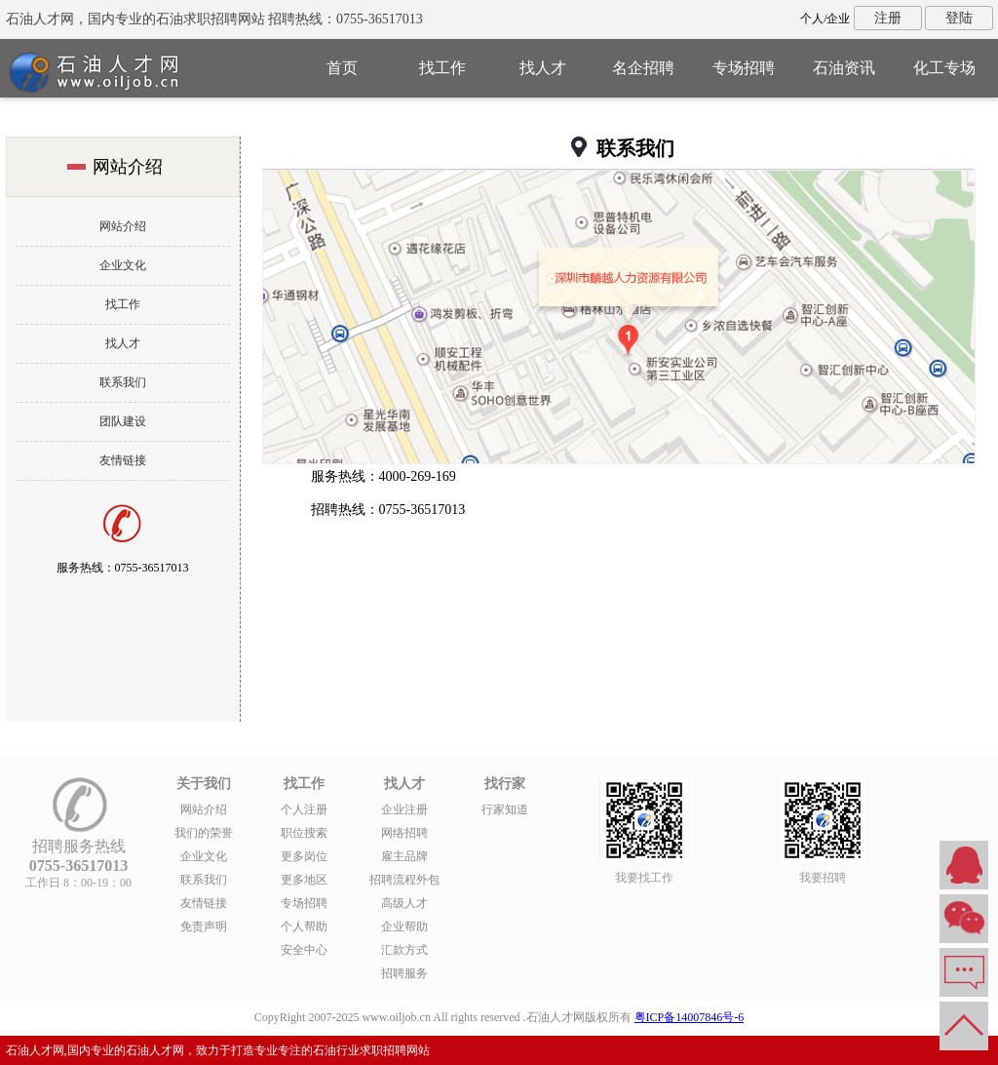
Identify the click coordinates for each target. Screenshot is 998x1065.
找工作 (442, 67)
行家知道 (504, 809)
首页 (342, 67)
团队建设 (122, 421)
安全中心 (304, 950)
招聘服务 (404, 973)
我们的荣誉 (203, 833)
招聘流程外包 (404, 880)
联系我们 (122, 382)
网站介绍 (122, 226)
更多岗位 (304, 856)
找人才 (542, 67)
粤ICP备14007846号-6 (689, 1017)
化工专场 (944, 67)
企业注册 (404, 809)
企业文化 (122, 265)
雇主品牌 (404, 856)
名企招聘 (643, 67)
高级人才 (404, 903)
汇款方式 (404, 950)
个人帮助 (304, 926)
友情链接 (122, 460)
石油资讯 (844, 67)
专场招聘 (743, 67)
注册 (888, 18)
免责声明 (203, 926)
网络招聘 (404, 833)
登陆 (959, 18)
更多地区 (304, 880)
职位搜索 (304, 833)
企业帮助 (404, 926)
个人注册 (304, 809)
